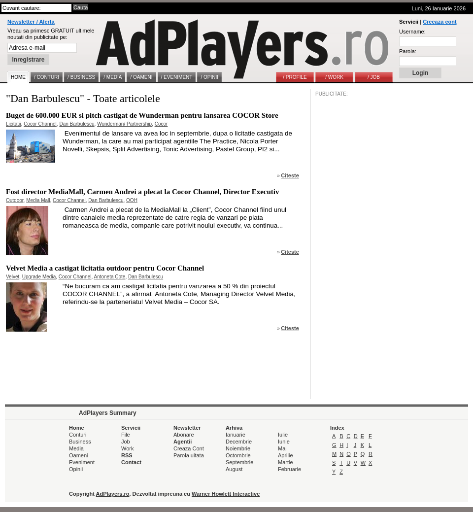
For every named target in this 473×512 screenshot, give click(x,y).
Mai (282, 448)
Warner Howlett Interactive (226, 494)
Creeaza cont (439, 22)
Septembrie (239, 462)
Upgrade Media (39, 276)
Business (80, 441)
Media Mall (38, 200)
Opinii (76, 469)
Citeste (290, 175)
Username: (412, 31)
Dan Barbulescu (76, 124)
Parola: (407, 51)
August (234, 469)
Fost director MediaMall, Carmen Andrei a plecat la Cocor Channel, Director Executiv (142, 192)
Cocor (161, 124)
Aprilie (285, 455)
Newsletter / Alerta (31, 22)
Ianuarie (235, 435)
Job (125, 441)
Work (127, 448)
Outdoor (15, 200)
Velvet (12, 276)
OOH (131, 200)
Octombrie (238, 455)
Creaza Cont (188, 448)
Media (76, 448)
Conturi (77, 435)
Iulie (283, 435)
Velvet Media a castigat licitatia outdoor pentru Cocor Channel (105, 268)
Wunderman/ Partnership (124, 124)
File (125, 435)
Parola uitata (188, 455)
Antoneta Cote (109, 276)
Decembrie (239, 441)
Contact (131, 462)
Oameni (78, 455)
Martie (285, 462)
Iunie (284, 441)
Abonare (183, 435)
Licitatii (13, 124)
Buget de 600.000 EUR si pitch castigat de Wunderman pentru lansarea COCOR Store (142, 115)
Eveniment (82, 462)
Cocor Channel (40, 124)
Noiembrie (238, 448)
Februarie (289, 469)
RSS (127, 455)
